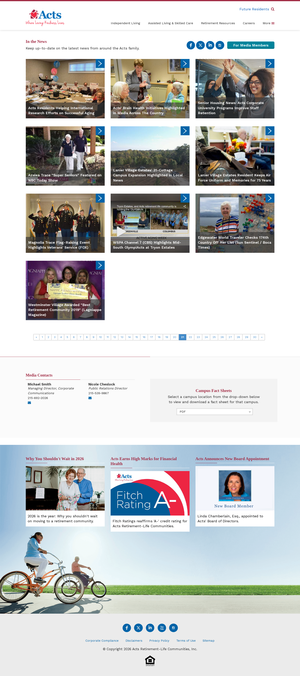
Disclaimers (134, 640)
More (268, 23)
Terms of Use (186, 640)
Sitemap (209, 640)
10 (100, 337)
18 (159, 337)
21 (182, 337)
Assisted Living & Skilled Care (170, 23)
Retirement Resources (218, 23)
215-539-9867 (98, 393)
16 (144, 337)
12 (114, 337)
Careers (249, 23)
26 (222, 337)
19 (166, 337)
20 (174, 337)
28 (238, 337)
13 (122, 337)
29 (246, 337)
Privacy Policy (159, 640)
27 (230, 337)
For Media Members (250, 45)
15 (136, 337)
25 (214, 337)
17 (151, 337)
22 (190, 337)
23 (198, 337)
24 (206, 337)
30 (254, 337)
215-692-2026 (38, 398)
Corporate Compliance (102, 640)
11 (108, 337)
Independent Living (125, 23)
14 (129, 337)
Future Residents (254, 9)
